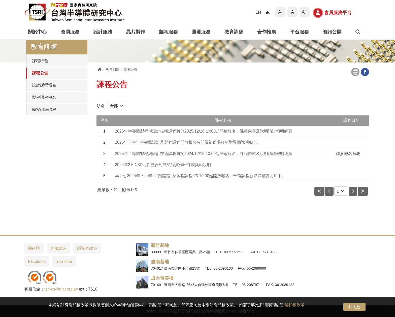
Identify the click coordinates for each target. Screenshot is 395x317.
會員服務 (70, 32)
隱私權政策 (294, 305)
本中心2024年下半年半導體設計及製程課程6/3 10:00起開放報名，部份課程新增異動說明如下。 (200, 176)
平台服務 (299, 32)
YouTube (64, 261)
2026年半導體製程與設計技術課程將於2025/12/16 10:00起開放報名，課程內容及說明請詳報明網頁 (203, 131)
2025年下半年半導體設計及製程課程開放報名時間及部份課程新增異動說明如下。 (188, 142)
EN (258, 12)
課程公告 (40, 73)
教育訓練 (233, 32)
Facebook (37, 261)
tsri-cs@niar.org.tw (61, 289)
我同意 (354, 307)
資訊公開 (332, 32)
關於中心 (37, 32)
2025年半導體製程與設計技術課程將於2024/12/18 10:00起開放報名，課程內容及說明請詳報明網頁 (203, 153)
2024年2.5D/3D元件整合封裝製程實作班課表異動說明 (163, 165)
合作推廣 (266, 32)
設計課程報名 (44, 85)
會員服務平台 (332, 13)
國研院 (34, 248)
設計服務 (102, 32)
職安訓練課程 (44, 109)
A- (280, 12)
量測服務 (201, 32)
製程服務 (168, 32)
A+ (305, 12)
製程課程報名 (44, 97)
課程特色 (40, 61)
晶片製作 (135, 32)
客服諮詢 (58, 248)
